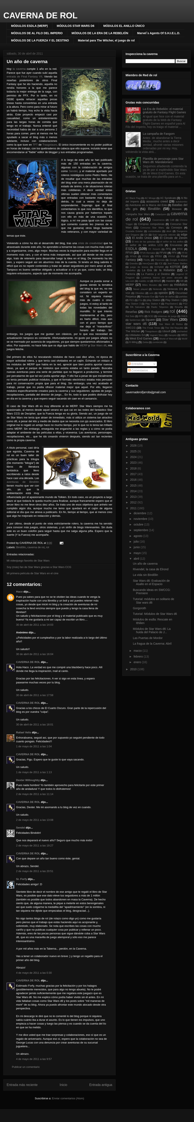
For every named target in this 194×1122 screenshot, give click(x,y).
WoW (184, 338)
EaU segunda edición (164, 234)
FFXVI (171, 256)
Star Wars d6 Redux (171, 324)
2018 (133, 468)
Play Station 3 (133, 303)
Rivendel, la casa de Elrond (150, 569)
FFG (168, 249)
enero (138, 662)
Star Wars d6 (98, 345)
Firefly (147, 260)
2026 (133, 445)
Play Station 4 (152, 303)
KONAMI (159, 267)
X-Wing (133, 342)
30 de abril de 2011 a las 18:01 (34, 724)
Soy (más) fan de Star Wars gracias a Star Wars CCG (39, 567)
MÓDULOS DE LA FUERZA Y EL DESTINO (40, 40)
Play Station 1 (173, 300)
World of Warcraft (168, 338)
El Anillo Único (142, 238)
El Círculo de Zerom (173, 238)
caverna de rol (35, 547)
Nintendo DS (175, 289)
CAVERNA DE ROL (40, 15)
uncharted (182, 331)
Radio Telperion (160, 307)
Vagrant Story (157, 335)
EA (146, 234)
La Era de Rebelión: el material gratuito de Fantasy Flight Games (164, 110)
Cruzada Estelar (134, 231)
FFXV (158, 256)
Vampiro (172, 335)
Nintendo (157, 289)
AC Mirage (150, 198)
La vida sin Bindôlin (145, 575)
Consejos (176, 227)
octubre (139, 524)
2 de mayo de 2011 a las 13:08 (34, 819)
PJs (140, 300)
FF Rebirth (154, 249)
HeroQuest (148, 263)
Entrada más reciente (22, 1085)
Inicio (63, 1085)
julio (137, 541)
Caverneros (158, 220)
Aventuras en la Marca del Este (148, 205)
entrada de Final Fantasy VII (24, 76)
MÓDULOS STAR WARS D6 (75, 25)
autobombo (181, 201)
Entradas (135, 364)
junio (137, 547)
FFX (174, 252)
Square (150, 319)
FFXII (184, 253)
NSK (128, 293)
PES (131, 300)
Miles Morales (149, 285)
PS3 (185, 303)
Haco (19, 591)
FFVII (129, 252)
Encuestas (176, 245)
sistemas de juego (167, 316)
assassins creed (157, 201)
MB (182, 281)
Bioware (177, 209)
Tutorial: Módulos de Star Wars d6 (155, 613)
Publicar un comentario (26, 1066)
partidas (183, 296)
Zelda (145, 342)
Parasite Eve (147, 296)
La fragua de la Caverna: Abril (152, 643)
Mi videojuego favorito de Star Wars (28, 560)
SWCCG (131, 327)
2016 (133, 479)
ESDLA (131, 249)
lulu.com (130, 281)
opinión (163, 293)
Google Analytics (178, 260)
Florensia (160, 260)
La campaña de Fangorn (159, 133)
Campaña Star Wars (138, 214)
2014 (133, 491)
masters (170, 281)
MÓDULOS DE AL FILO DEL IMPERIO (37, 33)
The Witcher (133, 331)
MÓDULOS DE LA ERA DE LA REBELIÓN (100, 33)
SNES (184, 316)
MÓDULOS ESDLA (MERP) (29, 25)
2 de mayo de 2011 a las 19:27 (34, 845)
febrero (139, 656)
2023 (133, 462)
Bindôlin (21, 547)
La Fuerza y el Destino (155, 274)
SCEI (151, 316)
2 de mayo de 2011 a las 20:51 (34, 871)
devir (168, 231)
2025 (133, 451)
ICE (161, 263)
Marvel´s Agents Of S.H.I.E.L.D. (158, 33)
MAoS (157, 281)
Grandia (133, 263)
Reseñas (131, 311)
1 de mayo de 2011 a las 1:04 (34, 746)
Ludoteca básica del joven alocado (162, 277)
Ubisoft (166, 331)
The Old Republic (174, 328)
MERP (83, 345)
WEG (184, 335)
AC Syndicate (168, 198)
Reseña (179, 307)
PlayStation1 (171, 303)
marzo (138, 650)
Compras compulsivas (151, 224)
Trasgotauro (50, 144)
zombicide (157, 342)
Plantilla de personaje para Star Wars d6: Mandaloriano (163, 160)
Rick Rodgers (153, 311)
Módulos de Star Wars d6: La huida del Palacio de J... (152, 630)
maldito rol (144, 281)
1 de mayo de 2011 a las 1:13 (34, 772)
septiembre (141, 530)
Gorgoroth (139, 608)
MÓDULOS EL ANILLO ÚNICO (124, 25)
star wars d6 (136, 324)
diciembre (140, 513)
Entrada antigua (100, 1085)
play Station (153, 300)
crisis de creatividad (90, 243)
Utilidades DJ (137, 335)
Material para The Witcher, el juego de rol (106, 40)
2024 (133, 457)
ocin (151, 293)
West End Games (141, 338)
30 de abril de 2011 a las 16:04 (34, 654)
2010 (133, 669)
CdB (172, 220)
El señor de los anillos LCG (144, 245)
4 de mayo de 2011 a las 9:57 (34, 1059)
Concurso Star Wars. (152, 227)
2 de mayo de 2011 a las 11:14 (34, 794)
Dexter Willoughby (28, 780)
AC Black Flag (133, 198)
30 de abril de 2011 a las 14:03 (34, 624)
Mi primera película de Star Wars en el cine (32, 573)
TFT (35, 144)
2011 (133, 508)
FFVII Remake (147, 253)
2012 (133, 502)
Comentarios (138, 370)
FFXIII (133, 256)
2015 (133, 485)
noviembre (141, 518)
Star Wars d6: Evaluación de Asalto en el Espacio (151, 582)
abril (137, 558)
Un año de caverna (27, 61)
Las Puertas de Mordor (148, 638)
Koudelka (130, 270)
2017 (133, 474)
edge (184, 234)
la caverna (19, 68)
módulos (180, 285)
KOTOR (175, 266)
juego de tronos (139, 267)
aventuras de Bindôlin (23, 481)
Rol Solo (130, 316)
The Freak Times (151, 328)
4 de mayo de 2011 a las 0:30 (34, 972)
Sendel (73, 171)
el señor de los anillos (172, 241)
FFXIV (145, 256)
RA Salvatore (137, 307)
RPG (141, 316)
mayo (137, 553)
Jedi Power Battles (177, 263)
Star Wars (170, 320)
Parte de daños (167, 296)
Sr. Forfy (21, 879)
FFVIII (163, 252)
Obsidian (139, 293)
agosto (138, 536)
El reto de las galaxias (144, 241)
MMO (166, 285)
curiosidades (154, 231)
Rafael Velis (23, 732)
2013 (133, 496)
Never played (140, 289)
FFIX (180, 249)
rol (47, 547)
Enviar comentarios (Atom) (68, 1098)
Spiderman (135, 320)
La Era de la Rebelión (158, 270)
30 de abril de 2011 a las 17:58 (34, 695)
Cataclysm (160, 214)
